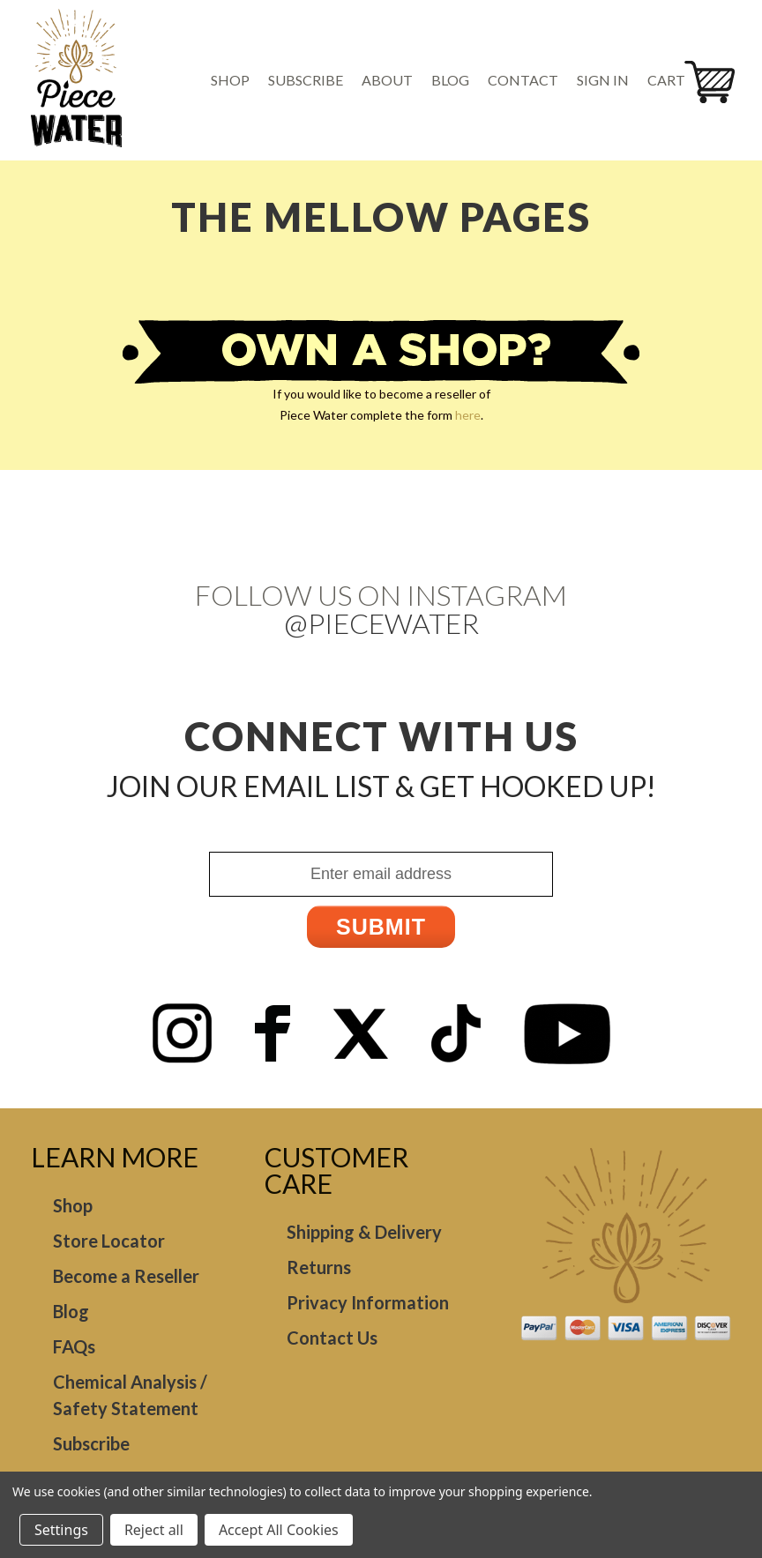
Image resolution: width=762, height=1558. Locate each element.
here (468, 414)
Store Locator (109, 1240)
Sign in (603, 79)
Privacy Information (368, 1302)
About (387, 79)
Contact (523, 79)
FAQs (74, 1346)
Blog (450, 79)
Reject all (153, 1529)
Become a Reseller (126, 1275)
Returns (319, 1267)
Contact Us (332, 1337)
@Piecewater (381, 623)
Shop (230, 79)
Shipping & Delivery (364, 1231)
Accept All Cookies (279, 1529)
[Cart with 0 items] (672, 80)
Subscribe (305, 79)
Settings (61, 1529)
